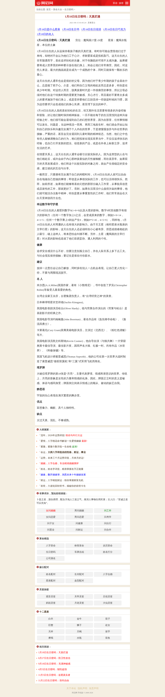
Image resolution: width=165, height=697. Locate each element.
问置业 (50, 529)
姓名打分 (107, 552)
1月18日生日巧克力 (114, 29)
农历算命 (107, 545)
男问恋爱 (79, 517)
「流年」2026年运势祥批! (60, 435)
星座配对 (50, 580)
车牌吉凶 (79, 552)
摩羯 (50, 638)
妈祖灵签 (50, 603)
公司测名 (50, 558)
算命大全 (57, 9)
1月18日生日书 (70, 29)
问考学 (107, 517)
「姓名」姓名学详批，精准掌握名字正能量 (60, 469)
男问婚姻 (79, 510)
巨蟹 (50, 625)
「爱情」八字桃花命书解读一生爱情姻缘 (62, 441)
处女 (107, 625)
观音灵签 (50, 596)
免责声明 (94, 688)
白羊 (50, 618)
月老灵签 (79, 603)
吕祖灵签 (107, 596)
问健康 (79, 523)
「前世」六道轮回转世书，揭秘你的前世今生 (62, 486)
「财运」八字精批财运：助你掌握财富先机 (60, 480)
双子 (107, 618)
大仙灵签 (107, 603)
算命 (115, 3)
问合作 (107, 529)
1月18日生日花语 (91, 29)
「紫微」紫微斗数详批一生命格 (58, 446)
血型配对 (79, 580)
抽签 (121, 3)
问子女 (50, 523)
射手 (107, 631)
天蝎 (79, 631)
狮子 (79, 625)
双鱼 (107, 638)
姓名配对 (50, 574)
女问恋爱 (50, 517)
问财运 (79, 529)
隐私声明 (82, 688)
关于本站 (71, 688)
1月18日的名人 (45, 34)
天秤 (50, 631)
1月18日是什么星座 (48, 29)
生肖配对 (79, 574)
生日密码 (68, 9)
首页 (48, 9)
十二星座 (44, 611)
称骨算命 (79, 545)
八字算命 (50, 545)
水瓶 (79, 638)
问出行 (107, 523)
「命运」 (62, 452)
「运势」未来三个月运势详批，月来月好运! (61, 458)
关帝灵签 (79, 596)
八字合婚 (107, 574)
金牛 (79, 618)
